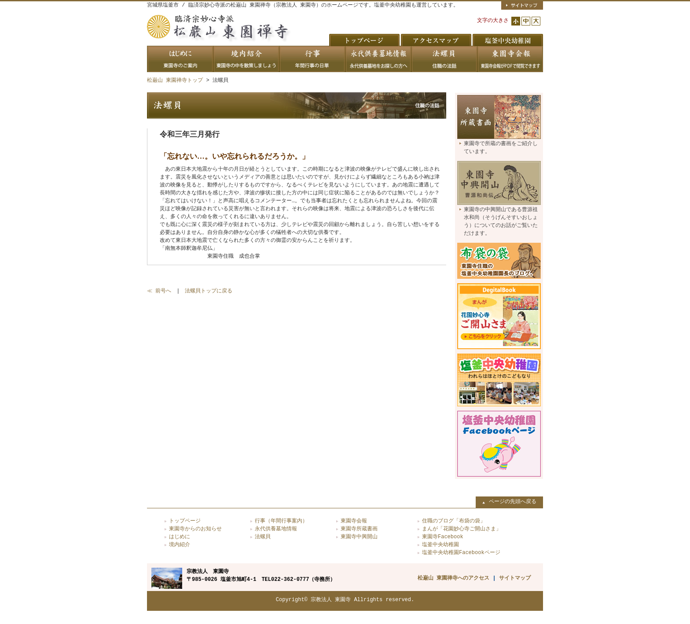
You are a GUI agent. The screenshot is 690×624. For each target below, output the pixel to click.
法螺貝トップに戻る (208, 291)
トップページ (185, 521)
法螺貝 (263, 536)
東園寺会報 (354, 521)
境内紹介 (179, 544)
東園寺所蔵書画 (359, 529)
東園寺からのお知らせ (195, 529)
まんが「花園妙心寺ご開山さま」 (461, 529)
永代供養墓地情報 (276, 529)
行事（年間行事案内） (281, 521)
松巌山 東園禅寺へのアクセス (453, 578)
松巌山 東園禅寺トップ (175, 80)
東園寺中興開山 (359, 536)
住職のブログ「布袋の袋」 (453, 521)
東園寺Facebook (442, 536)
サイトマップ (515, 578)
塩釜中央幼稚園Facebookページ (461, 552)
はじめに (179, 536)
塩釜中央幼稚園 (440, 544)
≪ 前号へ (159, 291)
